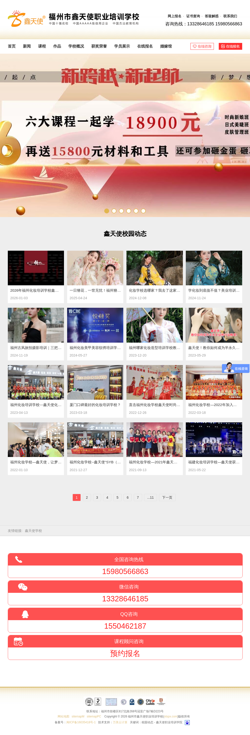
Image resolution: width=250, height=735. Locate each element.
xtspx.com (170, 716)
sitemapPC (94, 716)
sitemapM (78, 716)
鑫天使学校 (33, 531)
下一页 (167, 497)
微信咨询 (129, 586)
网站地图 (63, 716)
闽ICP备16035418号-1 (81, 722)
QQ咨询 (128, 614)
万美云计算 (120, 722)
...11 (150, 497)
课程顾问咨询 (129, 641)
